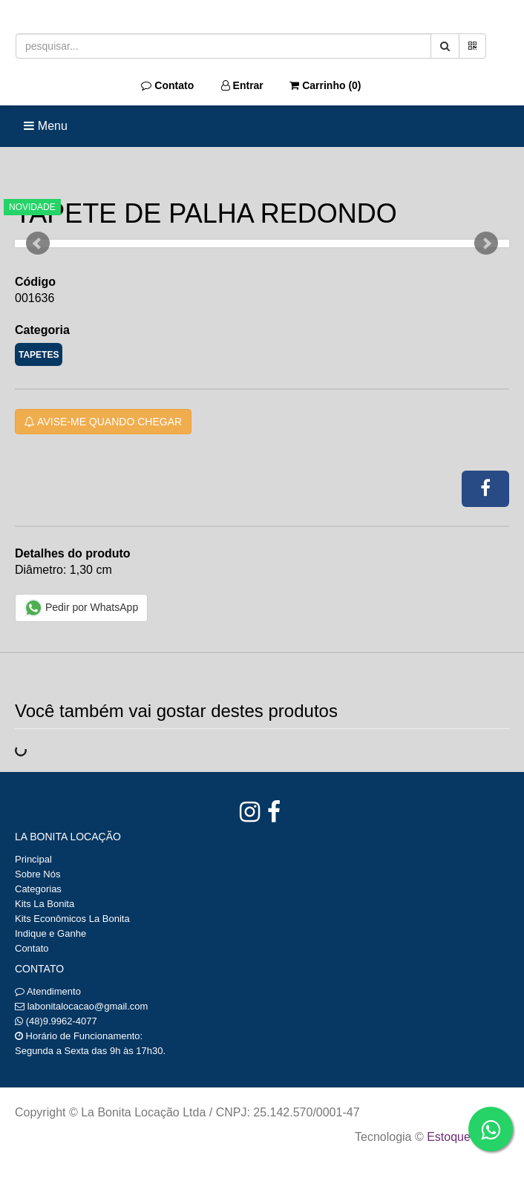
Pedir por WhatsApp (81, 608)
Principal (33, 859)
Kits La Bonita (44, 903)
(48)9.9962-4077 (61, 1021)
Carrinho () (325, 85)
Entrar (242, 85)
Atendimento (48, 991)
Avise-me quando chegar (103, 422)
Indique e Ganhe (50, 933)
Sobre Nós (37, 874)
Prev (38, 243)
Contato (167, 85)
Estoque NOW (464, 1137)
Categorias (38, 888)
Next (486, 243)
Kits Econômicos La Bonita (72, 918)
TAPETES (39, 355)
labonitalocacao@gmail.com (87, 1006)
